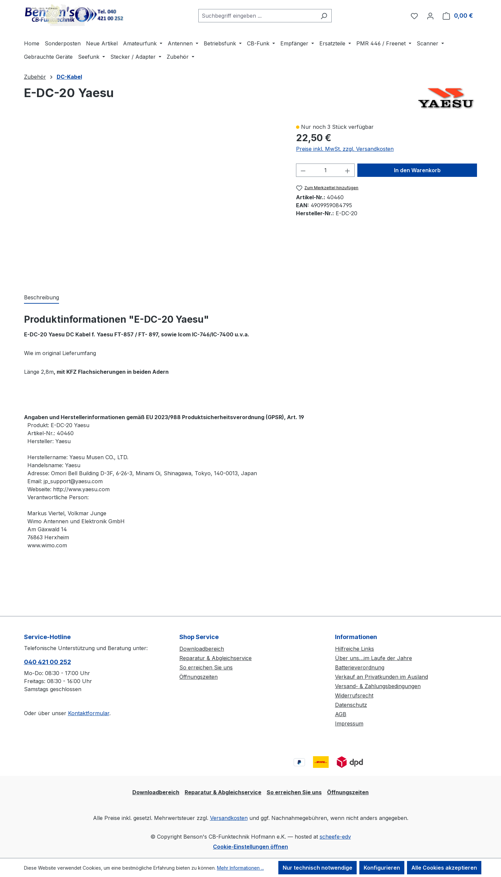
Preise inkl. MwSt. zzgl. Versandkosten (345, 148)
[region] (153, 201)
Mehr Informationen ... (240, 868)
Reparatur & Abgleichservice (215, 658)
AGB (340, 714)
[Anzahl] (325, 170)
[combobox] (257, 15)
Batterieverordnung (359, 667)
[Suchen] (324, 15)
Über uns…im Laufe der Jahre (373, 658)
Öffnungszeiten (198, 676)
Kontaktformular (88, 713)
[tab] (41, 298)
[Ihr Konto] (430, 15)
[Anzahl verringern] (303, 170)
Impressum (349, 723)
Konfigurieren (382, 867)
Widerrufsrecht (354, 695)
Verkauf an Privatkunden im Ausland (381, 676)
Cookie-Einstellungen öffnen (250, 846)
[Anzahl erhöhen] (348, 170)
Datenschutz (351, 704)
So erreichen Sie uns (206, 667)
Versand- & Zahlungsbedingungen (378, 686)
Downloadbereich (201, 648)
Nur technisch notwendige (317, 867)
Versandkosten (229, 818)
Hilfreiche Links (354, 648)
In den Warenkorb (417, 170)
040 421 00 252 (47, 661)
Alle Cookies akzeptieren (444, 867)
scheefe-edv (335, 836)
